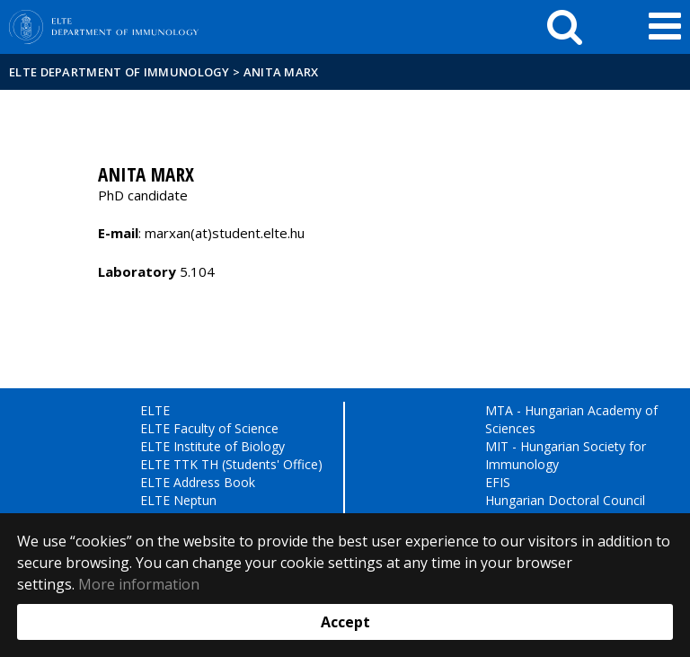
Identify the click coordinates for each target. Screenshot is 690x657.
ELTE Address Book (197, 482)
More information (138, 584)
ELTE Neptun (178, 500)
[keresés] (564, 27)
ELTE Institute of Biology (212, 446)
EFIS (497, 482)
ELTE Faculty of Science (209, 428)
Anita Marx (281, 72)
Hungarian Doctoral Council (565, 500)
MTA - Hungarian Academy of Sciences (571, 419)
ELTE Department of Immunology (119, 72)
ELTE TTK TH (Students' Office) (231, 464)
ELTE (155, 410)
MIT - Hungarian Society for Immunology (565, 455)
